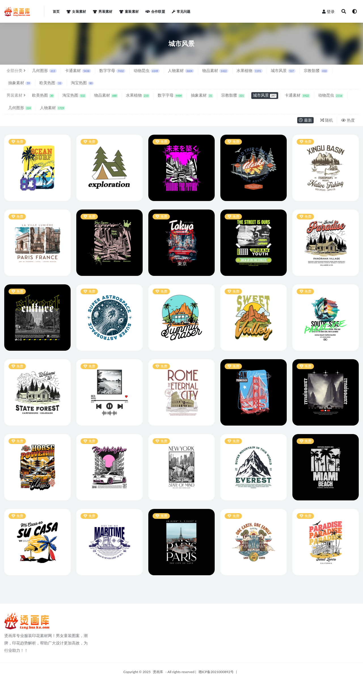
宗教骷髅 (316, 70)
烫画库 (158, 672)
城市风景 (283, 70)
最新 (305, 120)
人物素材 (181, 70)
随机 (326, 120)
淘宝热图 (82, 82)
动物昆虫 (147, 70)
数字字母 (112, 70)
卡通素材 (78, 70)
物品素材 (215, 70)
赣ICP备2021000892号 (216, 672)
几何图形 (44, 70)
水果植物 (250, 70)
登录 (328, 11)
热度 (348, 120)
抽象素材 (19, 82)
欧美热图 (50, 82)
